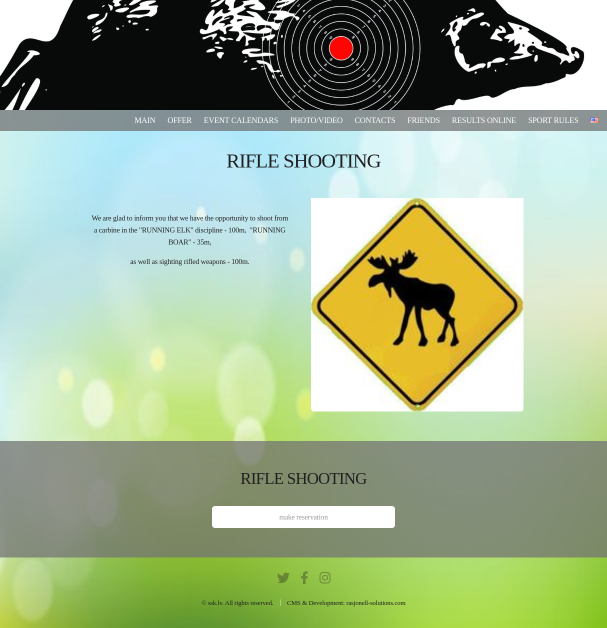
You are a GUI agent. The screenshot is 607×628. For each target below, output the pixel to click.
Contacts (374, 120)
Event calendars (241, 120)
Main (145, 120)
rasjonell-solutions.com (376, 602)
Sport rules (553, 120)
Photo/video (316, 120)
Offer (180, 120)
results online (484, 120)
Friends (424, 120)
